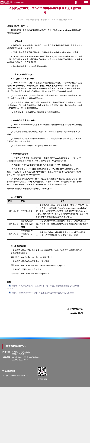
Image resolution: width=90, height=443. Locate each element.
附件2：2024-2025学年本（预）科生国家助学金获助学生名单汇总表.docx (43, 293)
